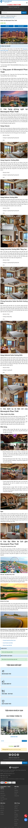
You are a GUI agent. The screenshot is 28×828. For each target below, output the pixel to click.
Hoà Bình (16, 790)
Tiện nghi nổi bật (14, 665)
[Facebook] (10, 755)
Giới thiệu (2, 791)
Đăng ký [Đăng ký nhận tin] (24, 12)
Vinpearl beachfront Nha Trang (9, 640)
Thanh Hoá (16, 805)
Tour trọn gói (2, 795)
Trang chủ (2, 789)
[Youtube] (15, 755)
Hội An (15, 817)
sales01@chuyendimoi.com (9, 773)
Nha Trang (16, 819)
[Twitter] (12, 755)
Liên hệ (7, 26)
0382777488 (7, 775)
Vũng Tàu (2, 806)
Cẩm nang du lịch (3, 798)
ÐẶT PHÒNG (24, 740)
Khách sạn (2, 793)
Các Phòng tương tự (14, 716)
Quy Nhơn (16, 815)
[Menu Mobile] (26, 2)
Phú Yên (16, 823)
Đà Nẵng (16, 814)
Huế (15, 812)
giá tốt (14, 746)
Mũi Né (15, 825)
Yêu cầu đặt (21, 26)
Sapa (15, 788)
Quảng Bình (16, 810)
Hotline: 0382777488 (14, 4)
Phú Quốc (2, 808)
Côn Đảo (2, 814)
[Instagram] (18, 755)
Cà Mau (1, 812)
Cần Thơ (2, 810)
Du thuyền (2, 797)
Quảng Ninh (16, 795)
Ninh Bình (16, 792)
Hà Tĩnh (15, 808)
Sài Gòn (1, 805)
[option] (14, 36)
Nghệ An (16, 806)
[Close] (25, 652)
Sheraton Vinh (14, 736)
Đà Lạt (15, 821)
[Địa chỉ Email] (11, 12)
